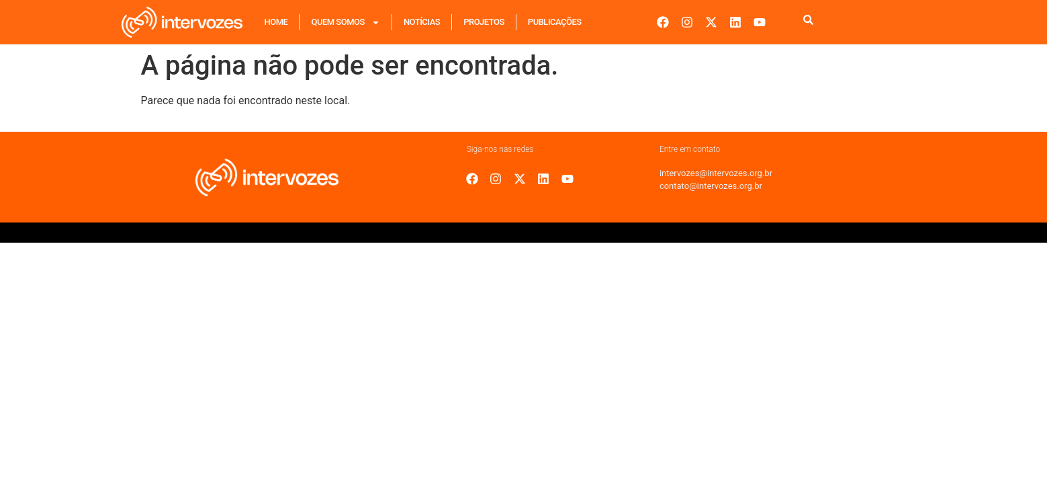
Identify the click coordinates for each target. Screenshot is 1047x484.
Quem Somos (345, 22)
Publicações (555, 22)
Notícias (422, 22)
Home (276, 22)
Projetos (483, 22)
